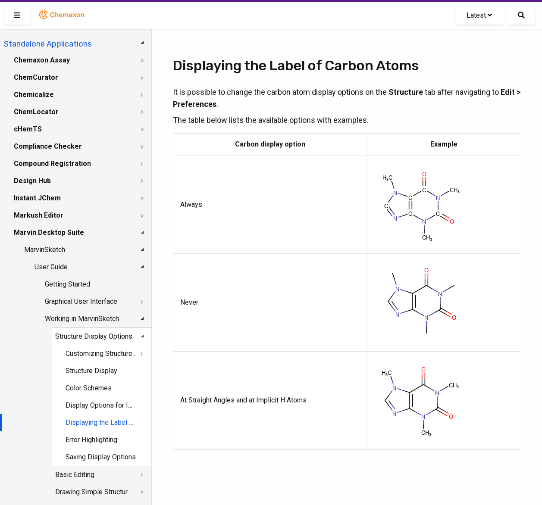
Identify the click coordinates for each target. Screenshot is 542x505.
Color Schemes (89, 388)
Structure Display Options (93, 336)
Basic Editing (74, 475)
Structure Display (91, 371)
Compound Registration (52, 163)
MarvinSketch (44, 250)
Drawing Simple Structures (95, 492)
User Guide (51, 267)
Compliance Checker (48, 146)
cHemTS (28, 129)
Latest (479, 15)
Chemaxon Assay (42, 60)
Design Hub (32, 181)
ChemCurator (36, 77)
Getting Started (67, 284)
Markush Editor (38, 215)
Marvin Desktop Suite (49, 232)
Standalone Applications (47, 44)
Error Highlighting (91, 440)
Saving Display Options (101, 457)
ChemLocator (36, 112)
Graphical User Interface (81, 301)
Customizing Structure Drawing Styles (101, 353)
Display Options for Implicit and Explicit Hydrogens (101, 405)
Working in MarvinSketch (82, 319)
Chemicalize (34, 94)
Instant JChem (37, 198)
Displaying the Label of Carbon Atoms (101, 422)
